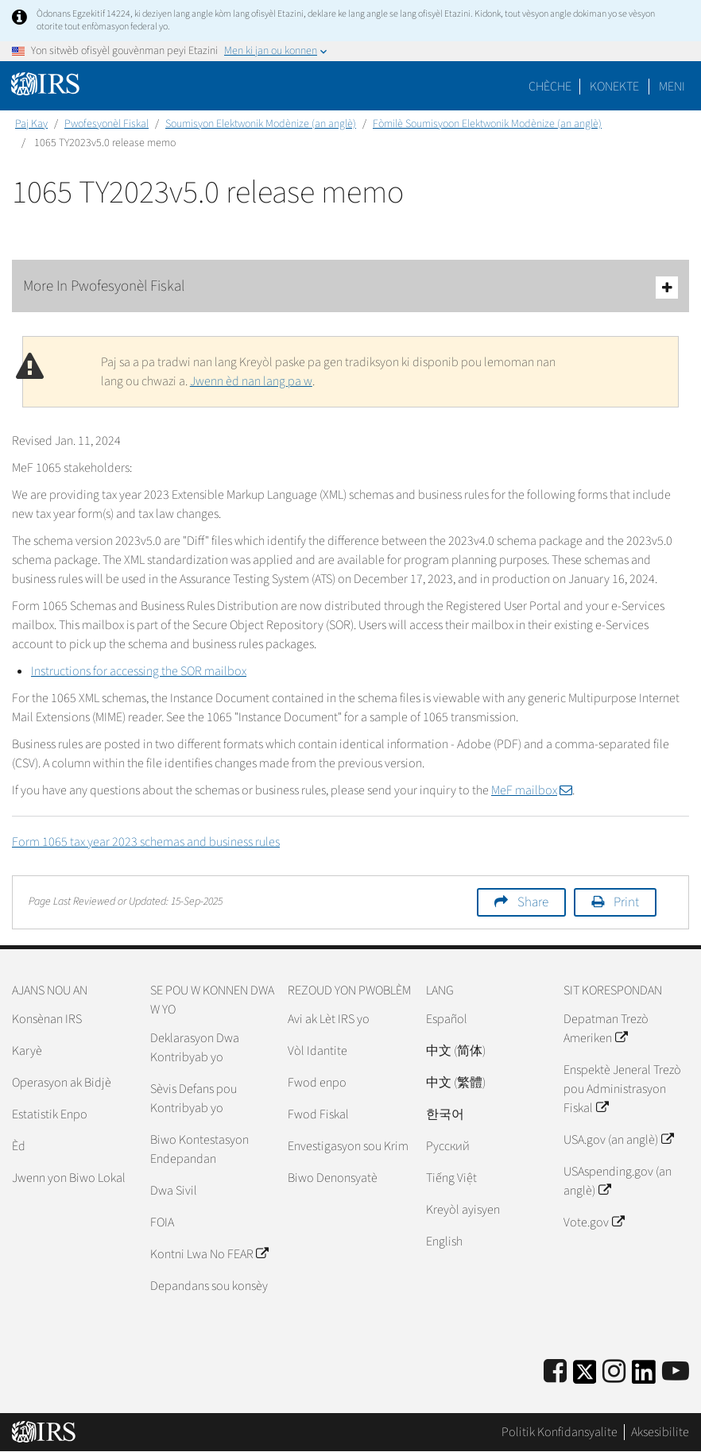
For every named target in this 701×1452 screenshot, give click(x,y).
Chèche (550, 87)
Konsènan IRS (47, 1019)
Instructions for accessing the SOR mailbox (138, 671)
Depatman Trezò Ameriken (606, 1028)
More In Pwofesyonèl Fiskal (350, 287)
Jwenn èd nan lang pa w (251, 381)
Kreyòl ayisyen (463, 1209)
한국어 (445, 1114)
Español (446, 1019)
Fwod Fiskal (318, 1114)
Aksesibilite (660, 1432)
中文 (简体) (456, 1051)
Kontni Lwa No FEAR (209, 1254)
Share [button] (532, 902)
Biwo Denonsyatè (333, 1178)
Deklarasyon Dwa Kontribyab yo (194, 1047)
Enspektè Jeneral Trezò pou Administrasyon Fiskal (622, 1089)
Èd (18, 1146)
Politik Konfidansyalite (560, 1432)
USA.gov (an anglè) (618, 1140)
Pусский (448, 1146)
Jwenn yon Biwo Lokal (69, 1178)
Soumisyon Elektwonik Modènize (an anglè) (260, 124)
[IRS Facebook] (555, 1372)
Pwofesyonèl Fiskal (106, 124)
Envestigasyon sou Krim (348, 1146)
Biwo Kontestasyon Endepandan (199, 1149)
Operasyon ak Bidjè (61, 1082)
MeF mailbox (531, 790)
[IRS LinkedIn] (644, 1376)
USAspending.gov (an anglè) (618, 1181)
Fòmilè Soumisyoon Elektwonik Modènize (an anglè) (487, 124)
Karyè (27, 1051)
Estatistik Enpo (49, 1114)
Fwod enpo (317, 1082)
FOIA (162, 1222)
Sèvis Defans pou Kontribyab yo (193, 1098)
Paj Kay (31, 124)
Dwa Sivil (173, 1190)
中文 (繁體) (456, 1082)
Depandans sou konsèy (209, 1286)
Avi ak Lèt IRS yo (329, 1019)
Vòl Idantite (317, 1051)
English (444, 1241)
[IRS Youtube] (675, 1372)
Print (626, 902)
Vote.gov (593, 1222)
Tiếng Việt (451, 1178)
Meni (672, 87)
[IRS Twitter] (585, 1376)
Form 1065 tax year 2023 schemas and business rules (146, 842)
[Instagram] (613, 1372)
